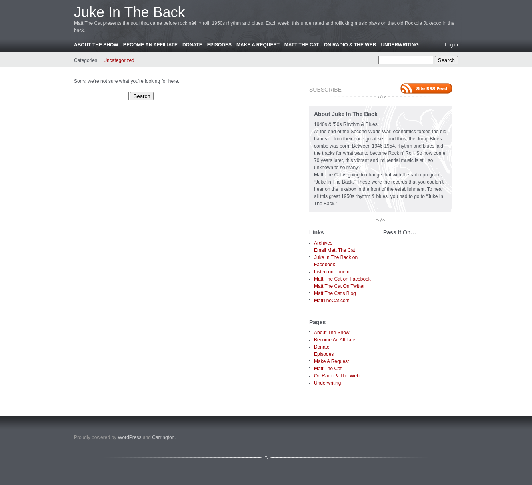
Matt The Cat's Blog (335, 293)
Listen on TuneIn (332, 272)
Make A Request (258, 45)
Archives (323, 243)
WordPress (129, 437)
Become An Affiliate (150, 45)
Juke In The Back (129, 12)
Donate (192, 45)
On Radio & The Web (350, 45)
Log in (451, 45)
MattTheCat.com (332, 300)
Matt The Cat (301, 45)
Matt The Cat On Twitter (339, 286)
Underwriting (399, 45)
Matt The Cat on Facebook (342, 279)
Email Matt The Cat (334, 250)
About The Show (96, 45)
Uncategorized (118, 60)
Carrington (163, 437)
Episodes (219, 45)
